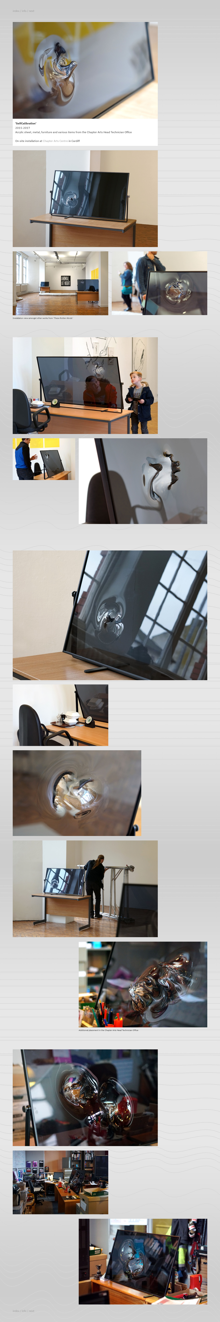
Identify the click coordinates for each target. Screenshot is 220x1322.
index (16, 11)
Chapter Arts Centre (55, 141)
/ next (30, 11)
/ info (23, 11)
